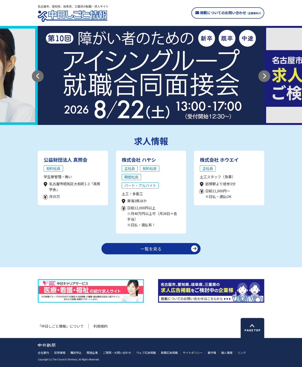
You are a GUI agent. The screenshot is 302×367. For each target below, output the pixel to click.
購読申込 (76, 353)
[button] (38, 76)
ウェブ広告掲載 (146, 353)
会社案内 (43, 353)
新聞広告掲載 (169, 353)
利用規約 (100, 326)
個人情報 (226, 353)
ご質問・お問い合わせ (117, 353)
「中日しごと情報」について (61, 326)
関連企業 (92, 353)
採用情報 (59, 353)
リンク (241, 353)
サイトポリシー (193, 353)
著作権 (212, 353)
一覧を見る (151, 249)
